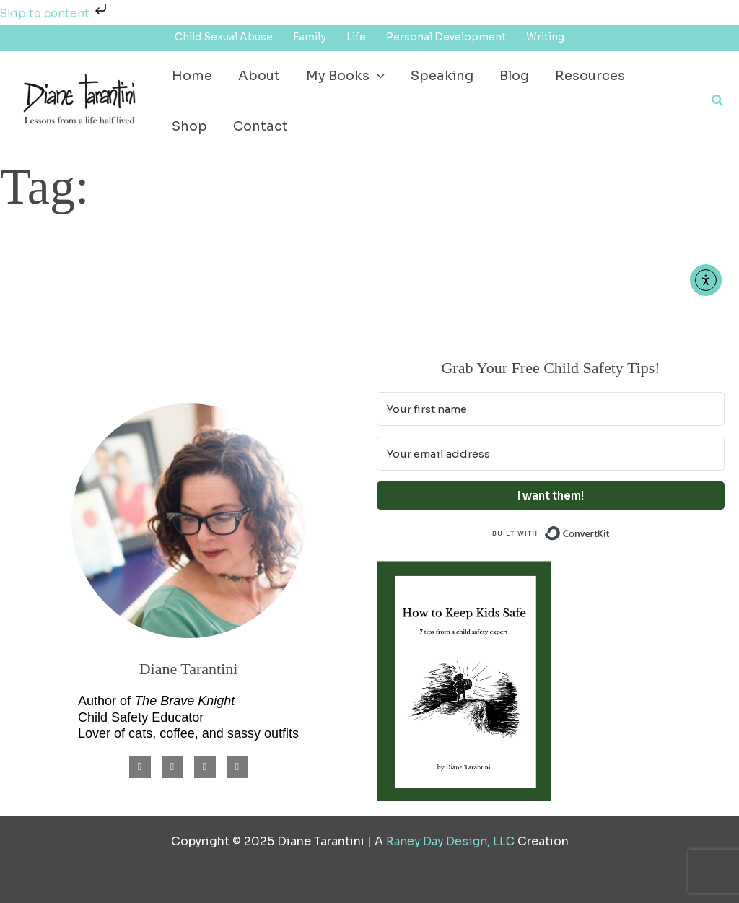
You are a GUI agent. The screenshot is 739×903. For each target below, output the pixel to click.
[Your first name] (551, 409)
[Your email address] (551, 454)
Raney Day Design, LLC (450, 841)
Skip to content (55, 13)
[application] (377, 76)
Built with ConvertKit (610, 531)
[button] (718, 101)
